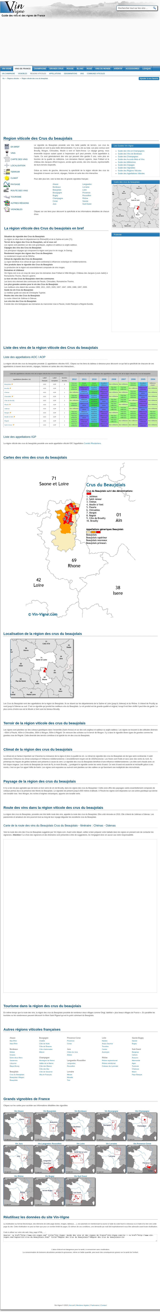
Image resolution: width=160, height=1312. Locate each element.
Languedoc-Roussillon (76, 1060)
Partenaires (94, 1305)
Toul (68, 1080)
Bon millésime (113, 384)
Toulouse (135, 1066)
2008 (114, 379)
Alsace (55, 184)
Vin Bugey (49, 1176)
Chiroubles (7, 396)
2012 (74, 379)
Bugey (55, 195)
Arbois (69, 1055)
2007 (123, 379)
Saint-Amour (8, 425)
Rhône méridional (108, 1063)
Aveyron (135, 1058)
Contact (104, 1305)
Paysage (15, 184)
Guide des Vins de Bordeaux (130, 154)
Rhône (85, 198)
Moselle (70, 1077)
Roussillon (87, 195)
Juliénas (7, 408)
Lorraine (86, 187)
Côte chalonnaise (45, 1049)
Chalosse (135, 1069)
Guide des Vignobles (126, 168)
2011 (84, 379)
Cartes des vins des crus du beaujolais (35, 457)
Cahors (134, 1055)
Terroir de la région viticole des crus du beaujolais (44, 723)
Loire (85, 190)
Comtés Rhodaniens (92, 443)
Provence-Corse (74, 1038)
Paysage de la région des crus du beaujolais (39, 781)
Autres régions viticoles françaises (31, 1029)
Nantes (104, 1041)
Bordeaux (57, 187)
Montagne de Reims (46, 1060)
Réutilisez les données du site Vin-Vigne (36, 1217)
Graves (12, 1055)
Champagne (58, 198)
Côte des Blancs (45, 1066)
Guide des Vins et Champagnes (131, 151)
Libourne (13, 1063)
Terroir (15, 172)
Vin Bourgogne (111, 1111)
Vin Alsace (18, 1111)
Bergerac (135, 1052)
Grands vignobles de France (26, 1099)
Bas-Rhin (13, 1041)
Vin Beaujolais (49, 1111)
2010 (94, 379)
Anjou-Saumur (107, 1044)
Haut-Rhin (14, 1044)
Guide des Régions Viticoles (129, 171)
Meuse (69, 1075)
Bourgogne (57, 193)
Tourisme (16, 197)
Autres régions (20, 203)
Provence (86, 193)
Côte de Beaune (45, 1046)
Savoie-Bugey (138, 1038)
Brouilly (6, 388)
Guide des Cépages (126, 165)
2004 (153, 379)
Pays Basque (137, 1075)
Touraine (105, 1046)
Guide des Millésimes (127, 162)
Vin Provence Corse (142, 1144)
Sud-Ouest (87, 204)
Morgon (6, 413)
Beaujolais (57, 190)
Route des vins (19, 190)
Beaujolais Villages (17, 1077)
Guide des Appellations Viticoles (131, 173)
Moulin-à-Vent (8, 417)
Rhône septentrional (109, 1060)
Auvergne (105, 1052)
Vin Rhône (18, 1176)
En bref (15, 147)
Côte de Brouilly (9, 400)
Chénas (6, 392)
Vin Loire (81, 1144)
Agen (134, 1063)
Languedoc (87, 184)
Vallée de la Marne (46, 1063)
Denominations (70, 73)
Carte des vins (19, 159)
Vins (82, 73)
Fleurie (6, 404)
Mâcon (41, 1052)
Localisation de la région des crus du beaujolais (42, 634)
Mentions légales (82, 1305)
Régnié (6, 421)
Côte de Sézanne (45, 1072)
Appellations (55, 73)
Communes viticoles (96, 73)
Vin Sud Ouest (80, 1176)
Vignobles (22, 73)
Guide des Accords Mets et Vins (131, 159)
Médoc (12, 1052)
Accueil (72, 1305)
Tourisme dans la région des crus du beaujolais (42, 1006)
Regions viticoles (38, 73)
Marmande (136, 1060)
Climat (14, 178)
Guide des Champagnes (128, 156)
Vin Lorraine (111, 1144)
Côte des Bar (44, 1069)
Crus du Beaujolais (17, 1075)
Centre (104, 1049)
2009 (104, 379)
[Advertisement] (80, 42)
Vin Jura (19, 1144)
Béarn (134, 1072)
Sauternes (14, 1060)
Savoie (85, 201)
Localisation (18, 165)
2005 (143, 379)
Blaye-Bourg (14, 1066)
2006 (133, 379)
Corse (55, 201)
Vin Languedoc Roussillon (49, 1144)
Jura (54, 204)
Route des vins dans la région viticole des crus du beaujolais (53, 808)
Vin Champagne (8, 73)
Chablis (42, 1041)
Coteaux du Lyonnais (110, 1066)
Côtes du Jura (72, 1052)
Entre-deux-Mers (16, 1058)
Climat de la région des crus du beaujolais (37, 749)
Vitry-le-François (45, 1075)
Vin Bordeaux (81, 1111)
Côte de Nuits (44, 1044)
